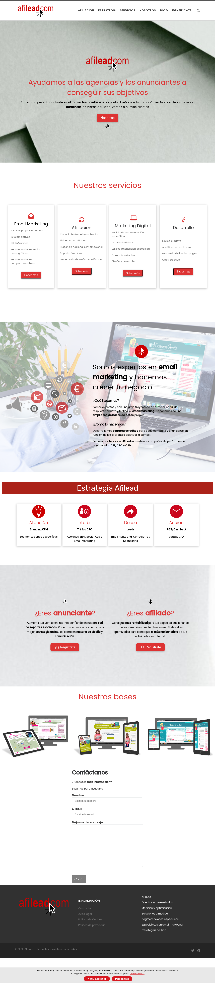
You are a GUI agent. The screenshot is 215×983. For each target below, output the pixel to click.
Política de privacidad (91, 925)
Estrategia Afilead (107, 488)
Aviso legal (85, 914)
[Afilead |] (36, 10)
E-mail (107, 812)
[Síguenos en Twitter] (192, 950)
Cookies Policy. (137, 973)
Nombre (107, 799)
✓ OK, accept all (97, 978)
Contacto (84, 908)
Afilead (29, 949)
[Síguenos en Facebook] (198, 950)
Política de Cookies (90, 919)
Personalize (122, 978)
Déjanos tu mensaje (107, 844)
